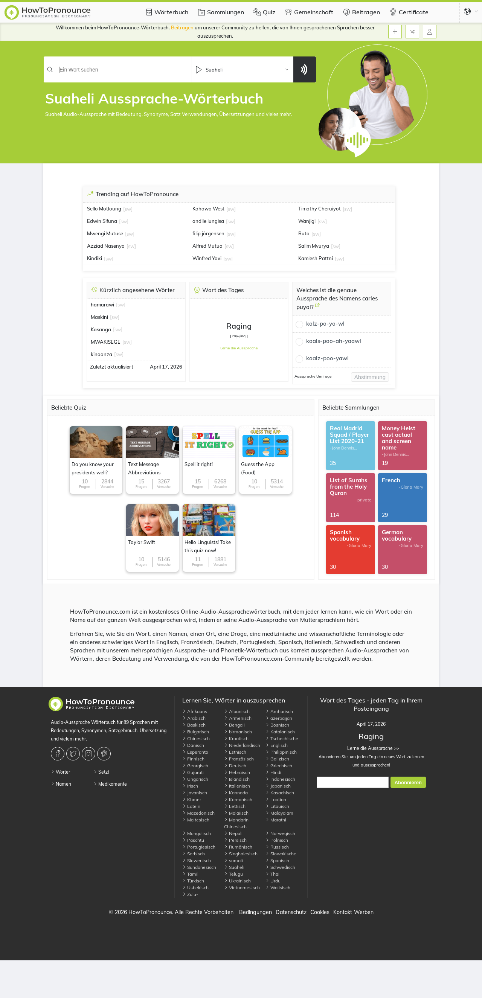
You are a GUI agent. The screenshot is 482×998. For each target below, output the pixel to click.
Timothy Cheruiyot (319, 209)
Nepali (233, 833)
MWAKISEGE (105, 342)
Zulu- (190, 894)
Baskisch (194, 725)
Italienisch (237, 786)
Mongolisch (196, 833)
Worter (60, 772)
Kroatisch (236, 738)
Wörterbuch (165, 12)
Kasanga (101, 329)
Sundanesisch (199, 867)
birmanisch (238, 731)
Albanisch (237, 711)
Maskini (99, 317)
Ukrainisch (237, 881)
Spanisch (277, 860)
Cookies (319, 912)
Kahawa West (208, 209)
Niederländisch (242, 745)
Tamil (190, 874)
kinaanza (101, 354)
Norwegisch (280, 833)
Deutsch (235, 765)
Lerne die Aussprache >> (371, 748)
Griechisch (278, 765)
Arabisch (194, 718)
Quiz (263, 12)
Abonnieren (408, 782)
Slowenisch (196, 860)
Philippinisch (281, 752)
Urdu (273, 881)
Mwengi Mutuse (105, 233)
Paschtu (193, 840)
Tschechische (281, 738)
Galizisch (277, 759)
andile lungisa (208, 221)
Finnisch (193, 759)
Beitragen (360, 12)
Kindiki (94, 258)
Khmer (191, 799)
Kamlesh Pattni (315, 258)
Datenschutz (291, 912)
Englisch (276, 745)
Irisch (190, 786)
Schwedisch (280, 867)
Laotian (275, 799)
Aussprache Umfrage (312, 376)
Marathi (275, 820)
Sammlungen (220, 12)
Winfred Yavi (206, 258)
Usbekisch (195, 887)
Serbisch (193, 853)
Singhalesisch (241, 853)
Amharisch (279, 711)
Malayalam (279, 813)
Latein (191, 806)
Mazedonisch (198, 813)
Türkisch (193, 881)
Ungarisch (195, 779)
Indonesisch (280, 779)
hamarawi (102, 305)
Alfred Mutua (207, 246)
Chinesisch (196, 738)
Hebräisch (237, 772)
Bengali (234, 725)
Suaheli (234, 867)
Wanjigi (307, 221)
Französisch (239, 759)
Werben (364, 912)
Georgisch (195, 765)
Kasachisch (279, 792)
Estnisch (235, 752)
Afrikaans (194, 711)
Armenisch (238, 718)
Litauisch (277, 806)
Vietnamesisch (242, 887)
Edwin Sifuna (102, 221)
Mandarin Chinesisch (236, 823)
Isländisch (237, 779)
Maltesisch (195, 820)
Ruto (304, 233)
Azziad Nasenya (106, 246)
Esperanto (195, 752)
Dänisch (193, 745)
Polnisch (276, 840)
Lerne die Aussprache (239, 348)
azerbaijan (278, 718)
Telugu (233, 874)
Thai (272, 874)
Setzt (101, 772)
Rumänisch (238, 847)
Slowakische (280, 853)
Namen (61, 784)
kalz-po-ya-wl (325, 323)
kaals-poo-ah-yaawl (333, 340)
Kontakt (342, 912)
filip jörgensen (208, 233)
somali (233, 860)
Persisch (235, 840)
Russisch (277, 847)
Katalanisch (280, 731)
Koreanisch (238, 799)
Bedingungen (255, 912)
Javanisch (194, 792)
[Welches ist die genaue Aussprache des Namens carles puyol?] (317, 307)
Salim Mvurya (313, 246)
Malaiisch (236, 813)
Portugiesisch (198, 847)
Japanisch (278, 786)
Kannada (236, 792)
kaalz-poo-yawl (327, 358)
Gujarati (193, 772)
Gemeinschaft (308, 12)
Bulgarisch (195, 731)
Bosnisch (277, 725)
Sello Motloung (104, 209)
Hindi (273, 772)
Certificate (408, 12)
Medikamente (110, 784)
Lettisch (235, 806)
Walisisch (277, 887)
